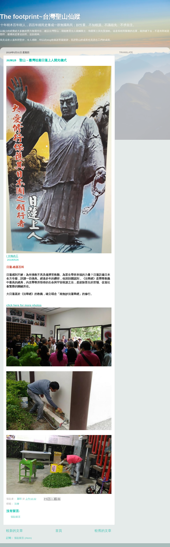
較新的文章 (14, 530)
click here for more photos (24, 305)
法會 (16, 503)
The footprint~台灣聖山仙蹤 (40, 16)
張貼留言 (16, 517)
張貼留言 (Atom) (23, 538)
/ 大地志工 (12, 256)
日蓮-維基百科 (15, 267)
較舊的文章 (103, 530)
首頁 (58, 530)
